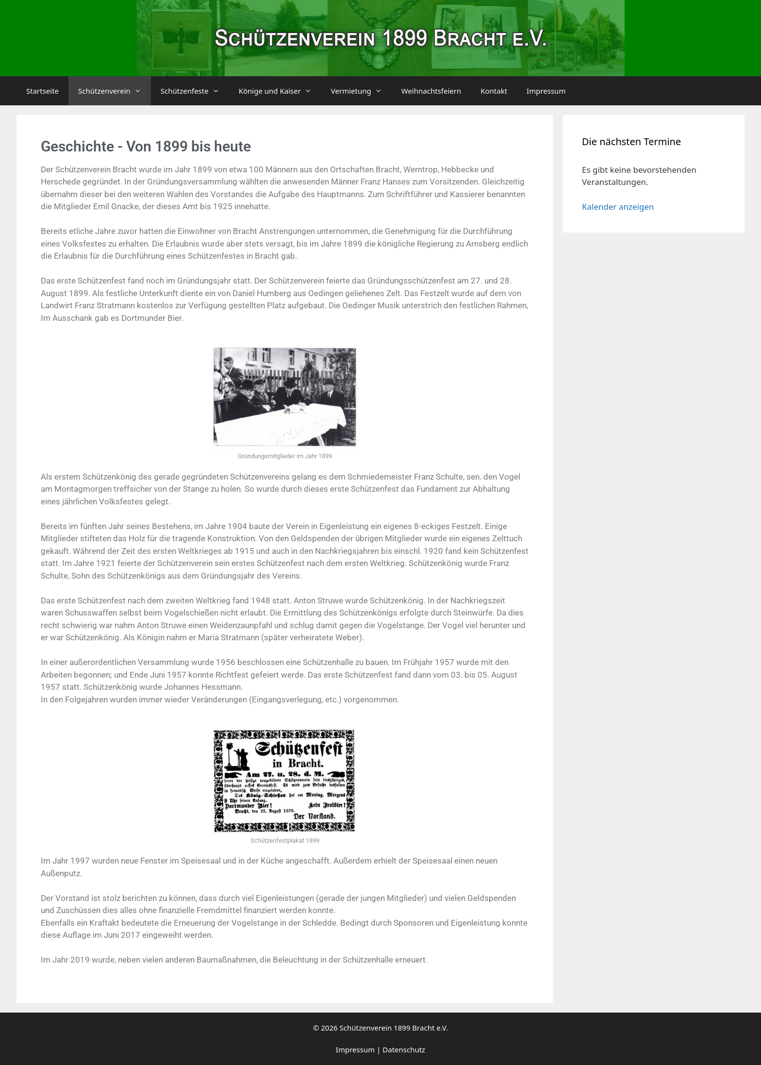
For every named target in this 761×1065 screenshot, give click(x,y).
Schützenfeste (195, 90)
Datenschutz (403, 1049)
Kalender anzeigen (618, 206)
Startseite (42, 91)
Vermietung (361, 90)
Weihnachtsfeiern (431, 91)
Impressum (546, 91)
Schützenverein (114, 90)
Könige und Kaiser (280, 90)
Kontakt (493, 91)
